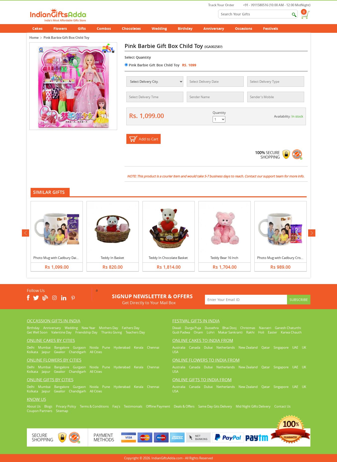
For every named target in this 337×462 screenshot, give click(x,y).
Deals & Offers (184, 406)
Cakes (40, 28)
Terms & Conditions (94, 406)
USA (175, 352)
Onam (198, 332)
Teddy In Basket (112, 257)
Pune (106, 347)
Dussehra (212, 328)
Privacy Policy (66, 406)
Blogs (48, 406)
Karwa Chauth (291, 332)
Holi (261, 332)
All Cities (96, 352)
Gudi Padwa (181, 332)
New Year (88, 328)
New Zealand (248, 347)
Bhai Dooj (229, 328)
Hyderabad (122, 347)
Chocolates (131, 28)
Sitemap (62, 411)
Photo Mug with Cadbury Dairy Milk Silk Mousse (68, 257)
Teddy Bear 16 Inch (224, 257)
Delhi (30, 347)
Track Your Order (218, 5)
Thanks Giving (111, 332)
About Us (34, 406)
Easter (272, 332)
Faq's (116, 406)
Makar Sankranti (230, 332)
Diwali (176, 328)
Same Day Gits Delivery (215, 406)
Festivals (273, 28)
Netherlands (225, 347)
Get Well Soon (37, 332)
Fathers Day (131, 328)
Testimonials (133, 406)
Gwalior (59, 352)
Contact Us (282, 406)
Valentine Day (61, 332)
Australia (178, 347)
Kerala (138, 347)
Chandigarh (77, 352)
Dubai (208, 347)
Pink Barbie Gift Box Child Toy (152, 65)
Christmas (247, 328)
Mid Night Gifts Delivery (253, 406)
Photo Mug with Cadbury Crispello (282, 257)
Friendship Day (86, 332)
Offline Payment (158, 406)
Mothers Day (108, 328)
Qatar (265, 347)
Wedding (162, 28)
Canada (194, 347)
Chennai (153, 347)
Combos (104, 28)
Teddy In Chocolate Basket (168, 257)
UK (304, 347)
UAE (295, 347)
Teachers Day (135, 332)
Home (34, 37)
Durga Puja (193, 328)
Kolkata (32, 352)
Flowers (62, 28)
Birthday (188, 28)
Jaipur (46, 352)
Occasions (246, 28)
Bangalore (61, 347)
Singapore (281, 347)
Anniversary (216, 28)
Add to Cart (148, 138)
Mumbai (44, 347)
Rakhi (250, 332)
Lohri (210, 332)
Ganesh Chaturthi (288, 328)
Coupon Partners (39, 411)
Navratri (265, 328)
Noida (94, 347)
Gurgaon (79, 347)
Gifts (84, 28)
